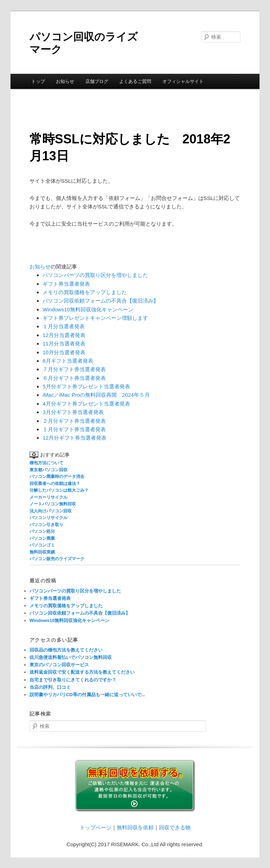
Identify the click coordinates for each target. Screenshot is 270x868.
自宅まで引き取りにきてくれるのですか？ (73, 679)
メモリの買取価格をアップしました (85, 292)
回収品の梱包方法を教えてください (66, 650)
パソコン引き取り (46, 524)
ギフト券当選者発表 (66, 284)
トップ (38, 81)
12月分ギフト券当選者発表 (75, 438)
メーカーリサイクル (49, 497)
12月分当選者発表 (64, 335)
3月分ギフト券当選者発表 (73, 412)
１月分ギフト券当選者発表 (74, 429)
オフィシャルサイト (183, 81)
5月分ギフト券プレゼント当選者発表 (86, 386)
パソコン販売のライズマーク (57, 558)
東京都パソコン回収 (49, 469)
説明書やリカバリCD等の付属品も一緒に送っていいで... (87, 694)
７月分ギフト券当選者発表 (74, 369)
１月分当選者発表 (64, 326)
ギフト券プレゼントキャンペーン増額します (95, 318)
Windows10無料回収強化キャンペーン (88, 309)
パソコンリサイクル (49, 517)
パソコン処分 (42, 531)
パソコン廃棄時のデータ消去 (57, 476)
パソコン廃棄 (42, 538)
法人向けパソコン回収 (51, 511)
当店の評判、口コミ (50, 687)
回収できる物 (175, 827)
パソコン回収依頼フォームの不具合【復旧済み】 (101, 301)
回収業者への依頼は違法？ (55, 483)
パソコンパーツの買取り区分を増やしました (95, 275)
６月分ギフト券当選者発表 (74, 378)
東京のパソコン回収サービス (59, 664)
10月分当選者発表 (64, 352)
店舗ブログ (96, 81)
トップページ (95, 827)
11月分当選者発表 (64, 343)
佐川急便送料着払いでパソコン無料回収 (71, 657)
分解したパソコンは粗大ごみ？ (59, 490)
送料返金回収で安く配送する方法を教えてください (82, 672)
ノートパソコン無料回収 (53, 503)
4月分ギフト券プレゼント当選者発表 (86, 404)
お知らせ (65, 81)
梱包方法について (46, 462)
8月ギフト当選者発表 (68, 361)
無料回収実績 (42, 552)
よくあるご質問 (135, 81)
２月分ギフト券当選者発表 (74, 421)
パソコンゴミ (42, 545)
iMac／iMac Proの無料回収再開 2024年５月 (96, 395)
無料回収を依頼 (135, 827)
